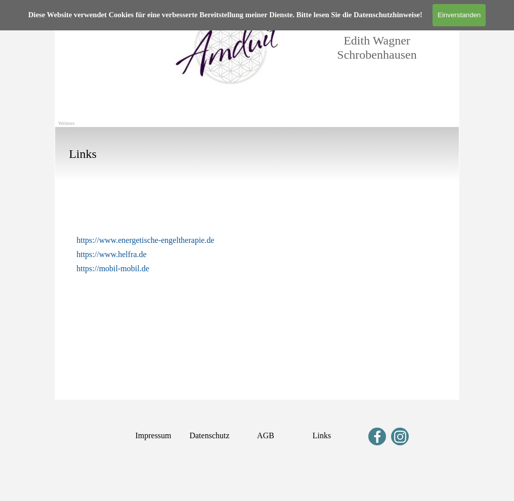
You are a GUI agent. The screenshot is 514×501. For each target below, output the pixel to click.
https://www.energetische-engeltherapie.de (145, 240)
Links (322, 435)
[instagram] (400, 436)
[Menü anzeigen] (65, 10)
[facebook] (377, 436)
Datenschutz (209, 435)
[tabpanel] (257, 154)
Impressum (153, 435)
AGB (265, 435)
